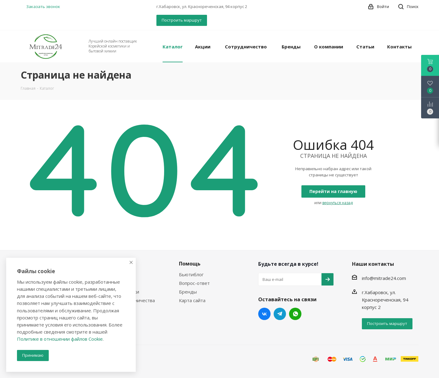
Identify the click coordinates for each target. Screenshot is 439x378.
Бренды (188, 292)
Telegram (280, 314)
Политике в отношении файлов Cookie (60, 339)
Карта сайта (192, 300)
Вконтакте (264, 314)
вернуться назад (337, 202)
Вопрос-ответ (194, 283)
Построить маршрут (182, 20)
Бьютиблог (191, 274)
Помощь (190, 263)
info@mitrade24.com (384, 278)
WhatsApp (295, 314)
